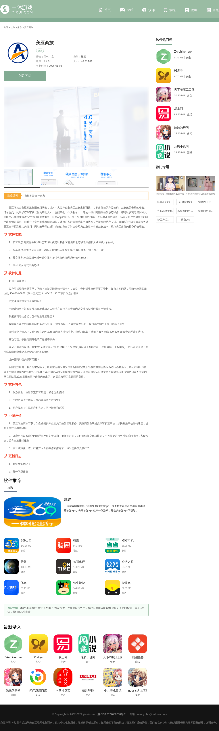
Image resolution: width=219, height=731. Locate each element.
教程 (170, 10)
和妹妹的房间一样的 (186, 210)
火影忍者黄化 (164, 210)
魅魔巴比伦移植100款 (206, 202)
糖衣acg (185, 219)
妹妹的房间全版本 (206, 210)
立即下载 (24, 76)
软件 (148, 10)
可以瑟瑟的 (185, 202)
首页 (105, 10)
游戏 (126, 10)
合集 (213, 10)
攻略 (191, 10)
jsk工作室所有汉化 (165, 219)
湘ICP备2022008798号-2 (111, 714)
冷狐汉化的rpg (165, 202)
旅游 (19, 27)
